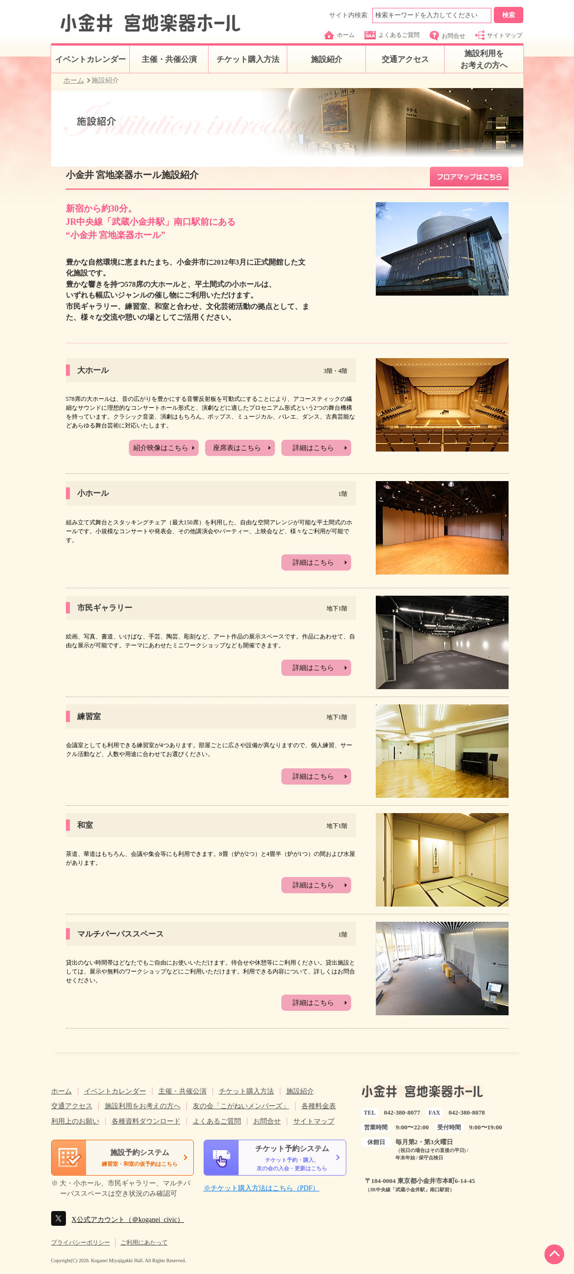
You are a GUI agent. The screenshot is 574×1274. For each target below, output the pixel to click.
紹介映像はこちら (160, 448)
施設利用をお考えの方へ (484, 59)
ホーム (339, 34)
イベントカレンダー (90, 59)
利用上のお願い (75, 1121)
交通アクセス (405, 59)
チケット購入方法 (247, 59)
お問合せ (447, 35)
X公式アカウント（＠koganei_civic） (128, 1219)
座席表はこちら (237, 448)
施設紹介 (326, 59)
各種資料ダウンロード (146, 1121)
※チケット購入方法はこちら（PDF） (262, 1188)
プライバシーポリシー (80, 1242)
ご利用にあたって (144, 1242)
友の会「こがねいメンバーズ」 (241, 1106)
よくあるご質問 (392, 35)
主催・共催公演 (169, 59)
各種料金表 (319, 1106)
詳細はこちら (313, 448)
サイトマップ (498, 35)
